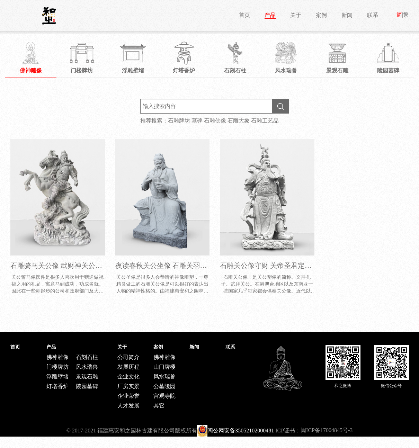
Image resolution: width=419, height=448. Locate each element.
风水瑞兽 (87, 367)
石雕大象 (239, 121)
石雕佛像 (215, 121)
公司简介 (128, 357)
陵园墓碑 (87, 386)
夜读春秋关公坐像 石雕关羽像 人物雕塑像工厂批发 (193, 265)
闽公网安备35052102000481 (240, 430)
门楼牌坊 (57, 367)
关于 (295, 15)
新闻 (347, 15)
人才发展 (128, 406)
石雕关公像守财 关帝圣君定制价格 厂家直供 (287, 265)
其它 (158, 406)
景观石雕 (87, 376)
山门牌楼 (164, 367)
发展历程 (128, 367)
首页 (244, 15)
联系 (372, 15)
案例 (321, 15)
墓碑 (197, 121)
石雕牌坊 (179, 121)
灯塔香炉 (57, 386)
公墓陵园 (164, 386)
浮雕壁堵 (57, 376)
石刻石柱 (87, 357)
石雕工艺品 (265, 121)
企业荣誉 (128, 396)
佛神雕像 (57, 357)
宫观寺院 (164, 396)
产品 (270, 15)
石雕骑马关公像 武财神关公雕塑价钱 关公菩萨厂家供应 (95, 265)
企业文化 (128, 376)
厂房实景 (128, 386)
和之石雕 (49, 16)
